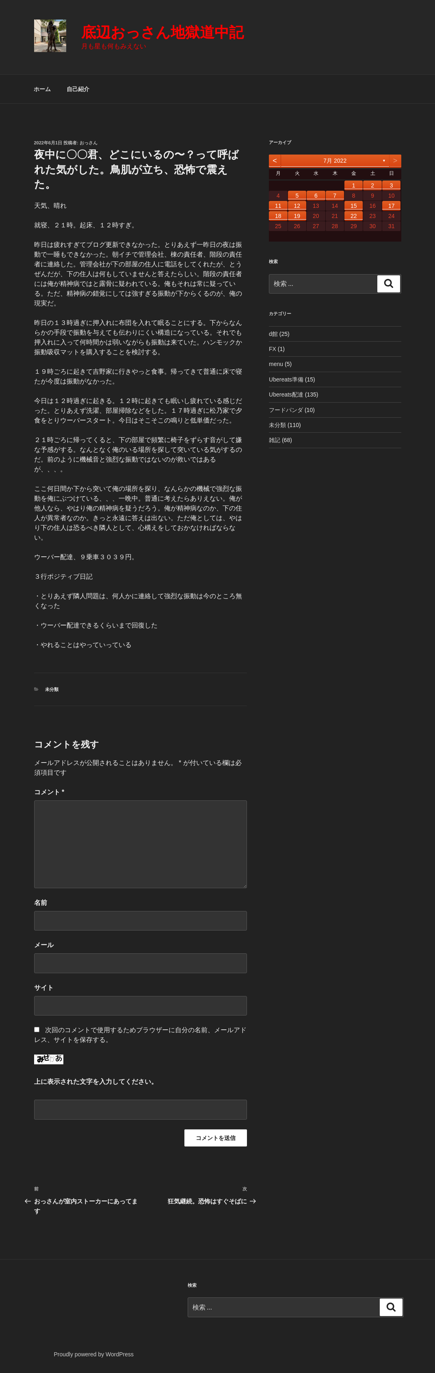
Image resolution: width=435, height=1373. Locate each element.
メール (44, 944)
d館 (273, 334)
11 (278, 206)
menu (276, 364)
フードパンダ (286, 410)
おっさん (88, 142)
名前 (40, 902)
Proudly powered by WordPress (94, 1354)
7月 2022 (334, 160)
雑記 (274, 440)
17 (391, 206)
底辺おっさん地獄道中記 (162, 32)
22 (354, 216)
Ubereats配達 (286, 394)
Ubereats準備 (286, 379)
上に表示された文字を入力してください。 (96, 1081)
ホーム (42, 89)
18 (278, 216)
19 (297, 216)
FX (272, 349)
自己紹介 (78, 89)
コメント (49, 792)
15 (354, 206)
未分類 (51, 689)
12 (297, 206)
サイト (44, 987)
